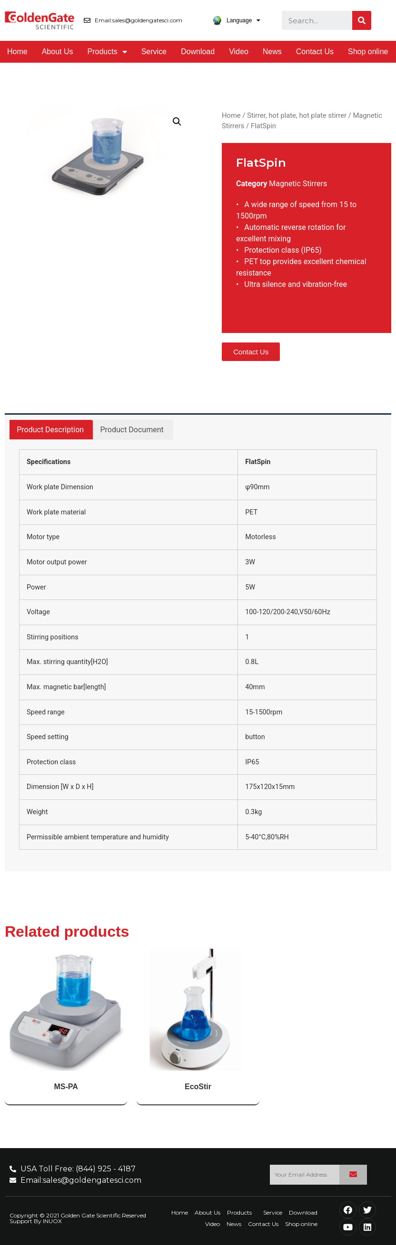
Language (236, 20)
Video (238, 52)
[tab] (50, 429)
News (272, 52)
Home (17, 52)
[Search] (361, 20)
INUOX (52, 1221)
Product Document (131, 429)
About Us (57, 52)
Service (154, 52)
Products (107, 51)
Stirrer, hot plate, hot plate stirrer (296, 115)
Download (198, 52)
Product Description (50, 429)
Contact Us (315, 52)
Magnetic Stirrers (298, 183)
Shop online (368, 52)
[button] (251, 351)
